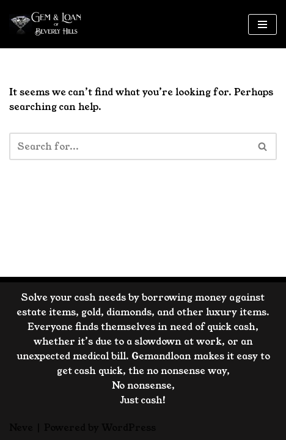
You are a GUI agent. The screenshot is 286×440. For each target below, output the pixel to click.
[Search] (129, 146)
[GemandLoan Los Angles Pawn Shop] (45, 24)
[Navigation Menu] (262, 24)
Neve (21, 427)
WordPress (128, 427)
